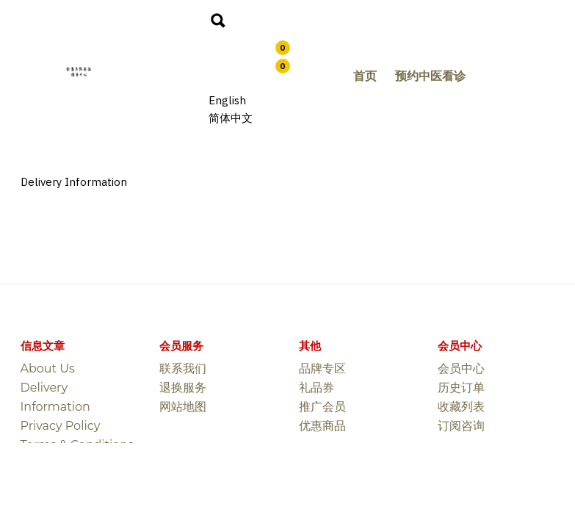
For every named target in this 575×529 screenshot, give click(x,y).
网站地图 (182, 407)
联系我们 (182, 368)
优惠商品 (322, 426)
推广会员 (322, 407)
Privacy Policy (61, 426)
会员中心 (461, 368)
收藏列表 (461, 407)
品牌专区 (322, 368)
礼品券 (316, 388)
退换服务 (182, 388)
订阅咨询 (461, 426)
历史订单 (461, 388)
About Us (48, 368)
